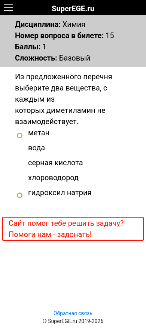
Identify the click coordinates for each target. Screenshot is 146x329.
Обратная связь (73, 313)
